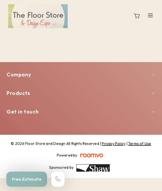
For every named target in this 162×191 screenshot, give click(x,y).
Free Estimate (26, 179)
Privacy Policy (113, 143)
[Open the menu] (150, 15)
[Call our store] (57, 179)
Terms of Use (139, 143)
